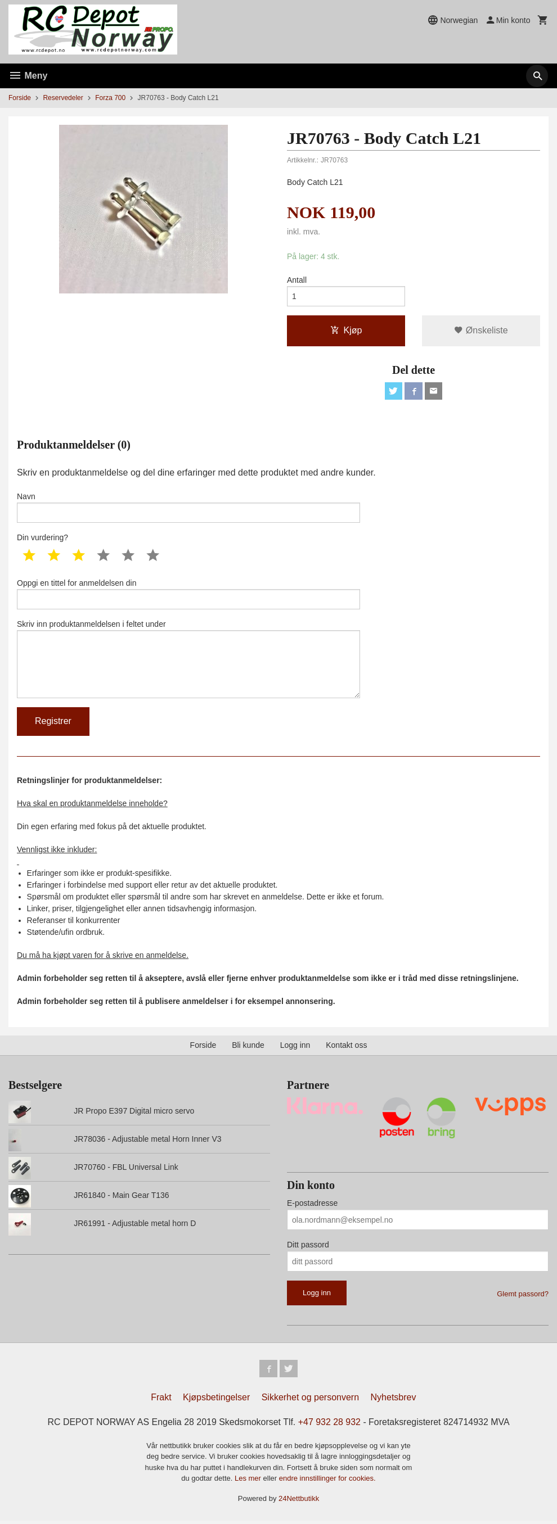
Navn (188, 508)
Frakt (161, 1400)
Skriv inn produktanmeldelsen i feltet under (188, 661)
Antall (297, 279)
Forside (19, 98)
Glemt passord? (523, 1296)
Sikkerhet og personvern (310, 1400)
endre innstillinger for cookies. (327, 1481)
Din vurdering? (42, 538)
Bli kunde (248, 1047)
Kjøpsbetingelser (216, 1400)
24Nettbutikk (298, 1502)
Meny (27, 75)
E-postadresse (312, 1205)
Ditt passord (308, 1247)
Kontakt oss (346, 1047)
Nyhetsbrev (393, 1400)
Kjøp (346, 331)
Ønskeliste (480, 331)
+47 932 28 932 (329, 1425)
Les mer (249, 1481)
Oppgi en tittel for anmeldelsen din (188, 595)
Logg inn (295, 1047)
